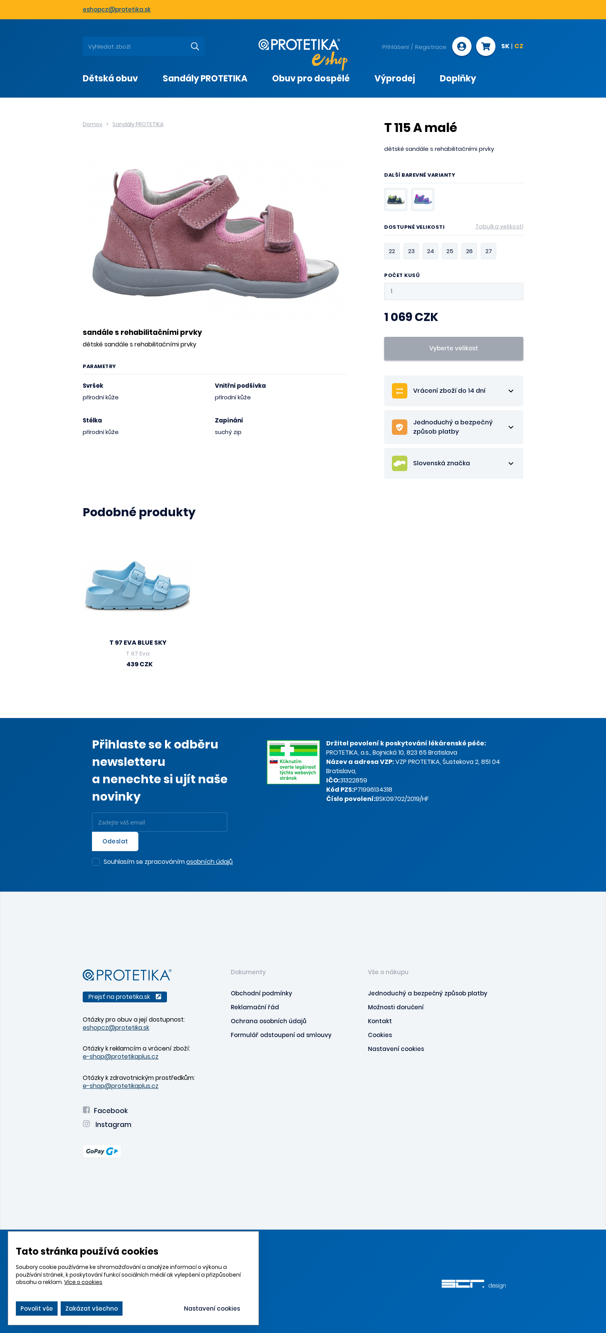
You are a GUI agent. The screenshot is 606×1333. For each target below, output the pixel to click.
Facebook (105, 1110)
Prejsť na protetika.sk (125, 996)
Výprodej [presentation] (394, 78)
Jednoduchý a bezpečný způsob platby (427, 993)
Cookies (380, 1035)
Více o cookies (83, 1282)
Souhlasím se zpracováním (168, 862)
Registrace (430, 47)
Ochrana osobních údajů (268, 1021)
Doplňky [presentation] (458, 78)
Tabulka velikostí (499, 226)
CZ (518, 47)
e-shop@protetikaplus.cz (120, 1056)
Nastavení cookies (396, 1049)
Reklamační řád (255, 1007)
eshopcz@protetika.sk (117, 9)
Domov (92, 124)
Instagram (107, 1124)
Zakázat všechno (91, 1308)
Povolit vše (36, 1308)
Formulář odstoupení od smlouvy (281, 1035)
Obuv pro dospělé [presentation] (311, 78)
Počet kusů (402, 276)
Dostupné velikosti (453, 228)
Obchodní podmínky (261, 993)
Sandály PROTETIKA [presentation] (205, 78)
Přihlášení (395, 47)
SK (505, 47)
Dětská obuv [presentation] (110, 78)
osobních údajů (209, 861)
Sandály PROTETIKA (137, 124)
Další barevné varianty (419, 175)
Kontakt (380, 1021)
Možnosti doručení (396, 1007)
